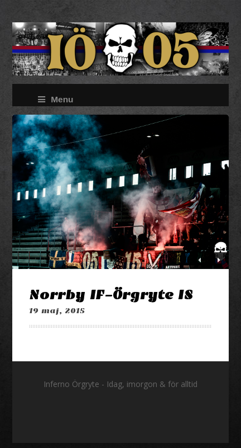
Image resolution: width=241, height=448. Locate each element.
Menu (55, 99)
